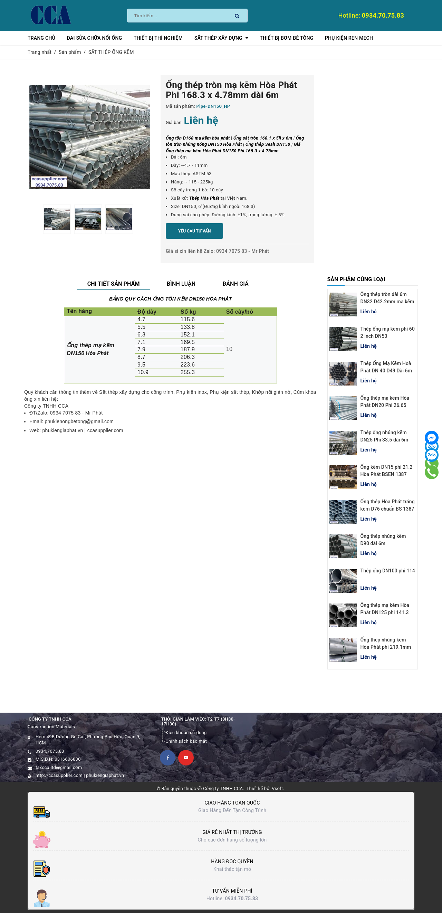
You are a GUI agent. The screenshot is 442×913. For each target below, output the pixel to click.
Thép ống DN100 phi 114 (388, 570)
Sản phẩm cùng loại (356, 279)
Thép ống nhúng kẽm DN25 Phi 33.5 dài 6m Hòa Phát (385, 440)
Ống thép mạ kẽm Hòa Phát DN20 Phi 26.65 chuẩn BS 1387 (385, 405)
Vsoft (277, 788)
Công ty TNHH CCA (223, 788)
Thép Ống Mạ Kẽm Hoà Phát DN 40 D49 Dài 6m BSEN (386, 371)
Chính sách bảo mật (186, 741)
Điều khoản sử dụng (185, 732)
